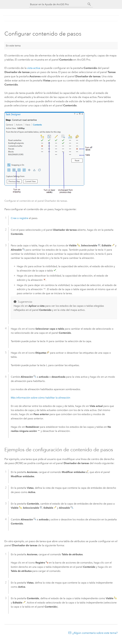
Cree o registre (20, 218)
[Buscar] (89, 4)
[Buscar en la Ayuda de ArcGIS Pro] (57, 4)
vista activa (33, 68)
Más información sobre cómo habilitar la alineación (40, 397)
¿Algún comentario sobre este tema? (95, 632)
